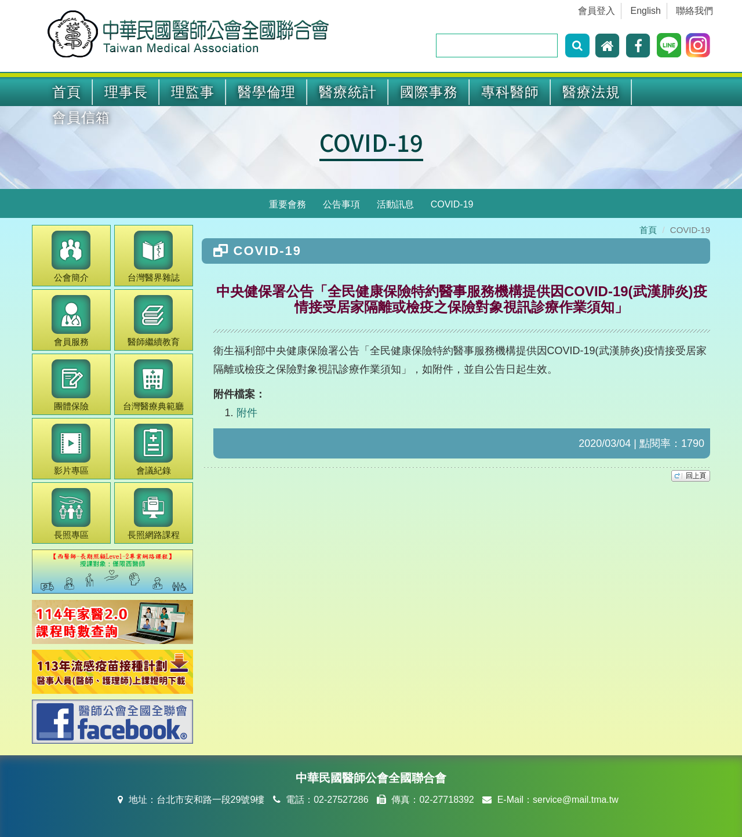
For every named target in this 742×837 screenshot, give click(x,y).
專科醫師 (510, 92)
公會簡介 (71, 256)
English (646, 11)
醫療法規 (591, 92)
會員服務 (71, 321)
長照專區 (71, 514)
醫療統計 (348, 92)
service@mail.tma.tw (576, 800)
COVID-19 (371, 142)
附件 (247, 412)
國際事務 (429, 92)
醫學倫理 (267, 92)
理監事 (192, 92)
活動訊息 (395, 204)
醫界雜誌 (154, 256)
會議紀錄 (153, 449)
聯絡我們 (694, 11)
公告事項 (341, 204)
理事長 (126, 92)
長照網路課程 (154, 514)
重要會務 (287, 204)
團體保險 (71, 385)
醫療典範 (153, 385)
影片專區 (71, 449)
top (690, 476)
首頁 (66, 92)
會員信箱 (81, 117)
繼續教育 (154, 321)
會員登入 (596, 11)
